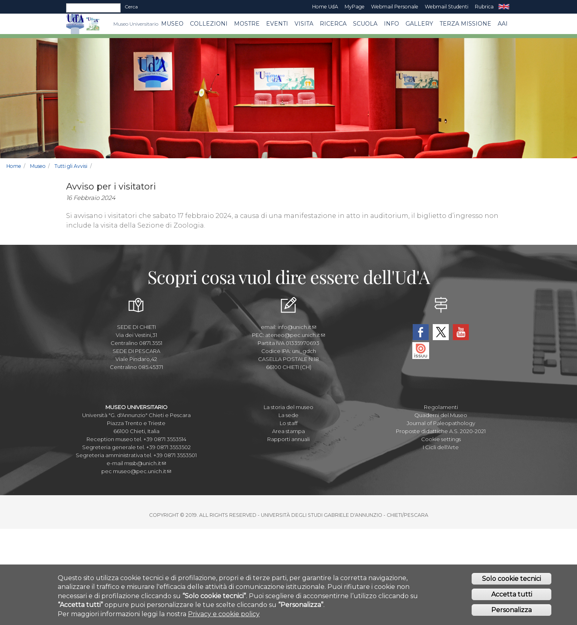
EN (504, 7)
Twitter (441, 332)
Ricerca (333, 23)
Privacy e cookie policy (224, 617)
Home (13, 166)
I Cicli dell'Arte (441, 447)
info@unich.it (297, 327)
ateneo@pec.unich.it (295, 335)
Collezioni (209, 23)
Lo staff (289, 423)
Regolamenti (441, 407)
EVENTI (277, 23)
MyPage (355, 7)
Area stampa (288, 431)
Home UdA (325, 7)
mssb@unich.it (145, 463)
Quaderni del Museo (440, 415)
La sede (288, 415)
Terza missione (465, 23)
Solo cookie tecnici (511, 582)
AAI (503, 23)
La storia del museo (288, 407)
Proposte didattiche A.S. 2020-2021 (441, 431)
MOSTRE (247, 23)
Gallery (419, 23)
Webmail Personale (394, 7)
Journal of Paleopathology (441, 423)
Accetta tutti (511, 597)
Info (391, 23)
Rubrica (484, 7)
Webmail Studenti (446, 7)
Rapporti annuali (288, 439)
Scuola (365, 23)
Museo (172, 23)
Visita (304, 23)
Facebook (421, 332)
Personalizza (511, 613)
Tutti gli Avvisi (70, 166)
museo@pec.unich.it (142, 471)
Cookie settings (441, 439)
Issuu (421, 350)
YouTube (461, 332)
